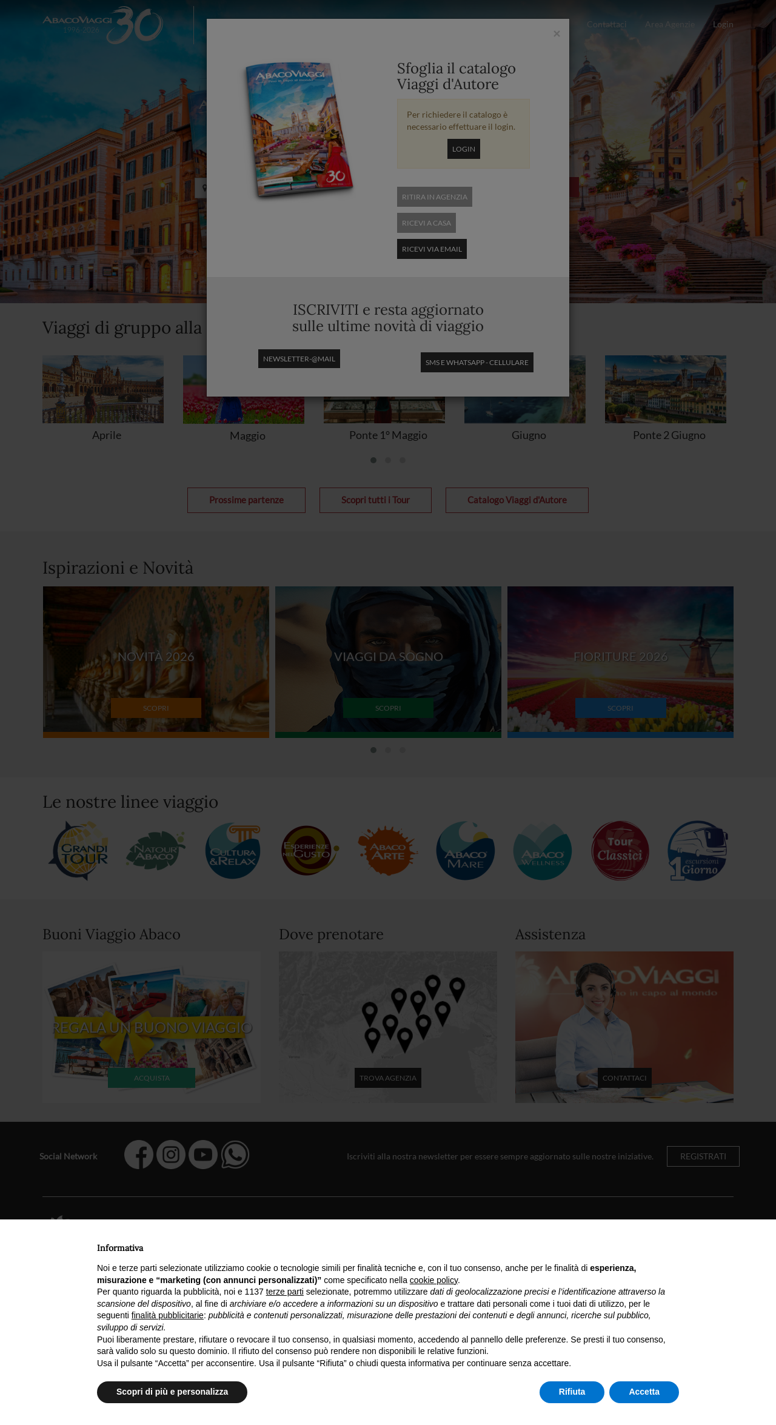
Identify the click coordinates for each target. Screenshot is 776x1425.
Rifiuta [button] (572, 1391)
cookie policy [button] (434, 1280)
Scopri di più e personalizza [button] (172, 1391)
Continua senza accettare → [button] (622, 1244)
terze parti (285, 1291)
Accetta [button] (644, 1391)
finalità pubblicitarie (168, 1315)
